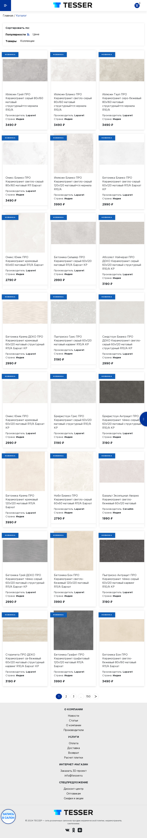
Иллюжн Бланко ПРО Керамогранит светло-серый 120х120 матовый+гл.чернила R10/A (73, 183)
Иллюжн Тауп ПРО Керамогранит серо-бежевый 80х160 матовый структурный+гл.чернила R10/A (121, 102)
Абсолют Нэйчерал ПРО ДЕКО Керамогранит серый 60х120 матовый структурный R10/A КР (121, 263)
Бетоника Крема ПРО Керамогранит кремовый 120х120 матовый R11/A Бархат (22, 501)
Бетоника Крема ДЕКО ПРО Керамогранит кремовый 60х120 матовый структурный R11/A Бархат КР (25, 342)
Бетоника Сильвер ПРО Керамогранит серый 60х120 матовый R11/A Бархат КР (73, 261)
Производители (73, 730)
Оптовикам (73, 793)
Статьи (73, 720)
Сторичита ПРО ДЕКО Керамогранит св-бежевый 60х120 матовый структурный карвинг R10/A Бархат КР (25, 660)
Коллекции (27, 40)
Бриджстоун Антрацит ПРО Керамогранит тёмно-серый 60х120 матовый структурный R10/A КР (121, 422)
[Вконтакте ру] (67, 830)
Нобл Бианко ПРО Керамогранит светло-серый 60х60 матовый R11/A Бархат (73, 499)
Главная (8, 15)
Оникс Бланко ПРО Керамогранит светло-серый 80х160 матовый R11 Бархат (24, 181)
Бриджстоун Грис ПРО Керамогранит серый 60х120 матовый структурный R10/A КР (73, 422)
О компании (73, 725)
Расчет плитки (73, 757)
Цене (36, 34)
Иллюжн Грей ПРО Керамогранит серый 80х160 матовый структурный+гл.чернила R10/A (24, 102)
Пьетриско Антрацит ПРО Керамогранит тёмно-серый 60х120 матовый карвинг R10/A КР (120, 581)
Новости (73, 715)
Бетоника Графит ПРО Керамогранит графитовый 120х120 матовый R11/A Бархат (71, 660)
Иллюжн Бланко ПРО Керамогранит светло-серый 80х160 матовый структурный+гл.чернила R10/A (73, 102)
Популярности (18, 34)
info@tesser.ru (74, 775)
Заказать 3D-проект (73, 770)
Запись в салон (8, 815)
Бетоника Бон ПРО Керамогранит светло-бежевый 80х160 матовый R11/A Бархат (119, 660)
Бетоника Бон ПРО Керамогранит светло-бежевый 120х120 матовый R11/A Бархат (71, 581)
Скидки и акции (73, 798)
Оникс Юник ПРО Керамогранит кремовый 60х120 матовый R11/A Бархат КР (25, 422)
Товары (11, 41)
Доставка (73, 748)
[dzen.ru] (80, 830)
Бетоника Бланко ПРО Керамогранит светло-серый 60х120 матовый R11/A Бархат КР (121, 183)
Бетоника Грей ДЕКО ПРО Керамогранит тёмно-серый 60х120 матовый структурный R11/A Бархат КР (25, 581)
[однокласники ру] (73, 830)
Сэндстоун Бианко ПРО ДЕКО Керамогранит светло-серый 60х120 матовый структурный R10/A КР (121, 342)
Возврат (73, 752)
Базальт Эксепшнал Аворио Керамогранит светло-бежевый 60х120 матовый (120, 499)
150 (88, 696)
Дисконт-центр (74, 788)
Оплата (73, 743)
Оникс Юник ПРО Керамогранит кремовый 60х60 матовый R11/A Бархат (25, 261)
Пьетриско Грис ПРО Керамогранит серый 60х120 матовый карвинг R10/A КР (73, 340)
